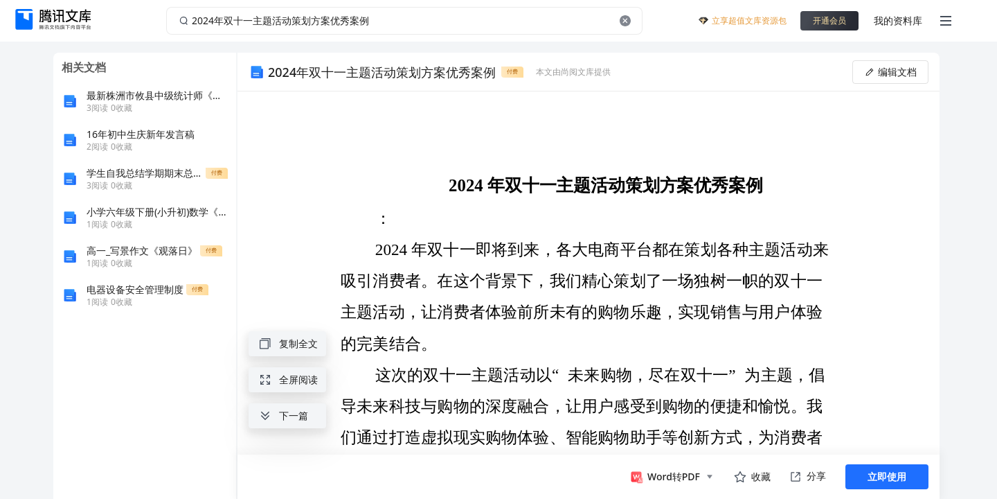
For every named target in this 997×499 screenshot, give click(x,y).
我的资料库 (898, 20)
